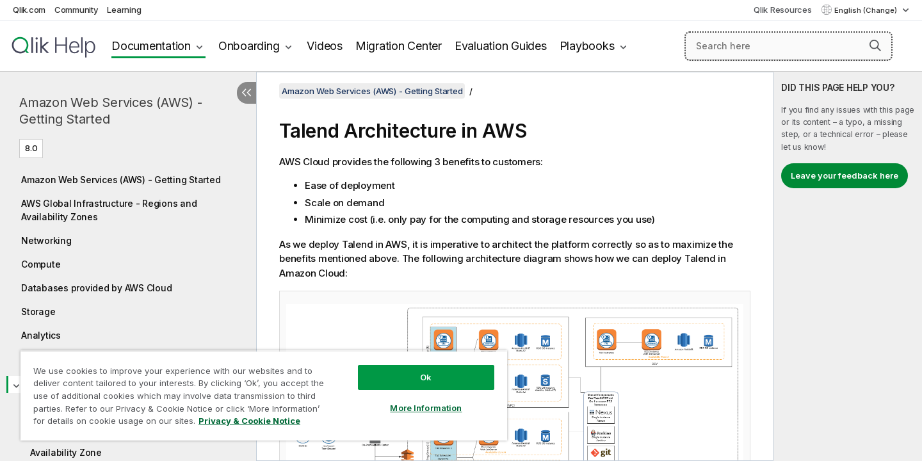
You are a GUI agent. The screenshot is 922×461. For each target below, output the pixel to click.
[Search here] (788, 46)
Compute (40, 264)
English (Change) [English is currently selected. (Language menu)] (866, 10)
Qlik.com (29, 9)
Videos (325, 46)
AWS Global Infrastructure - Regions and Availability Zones (109, 210)
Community (76, 9)
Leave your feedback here (844, 175)
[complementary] (847, 266)
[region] (263, 395)
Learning (124, 9)
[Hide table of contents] (246, 93)
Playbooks (587, 46)
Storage (38, 311)
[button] (875, 45)
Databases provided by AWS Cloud (96, 287)
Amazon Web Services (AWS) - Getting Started (110, 111)
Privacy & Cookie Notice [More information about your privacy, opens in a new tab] (249, 421)
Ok (426, 377)
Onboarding (249, 46)
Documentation (151, 46)
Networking (46, 240)
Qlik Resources (783, 9)
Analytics (41, 335)
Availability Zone (66, 452)
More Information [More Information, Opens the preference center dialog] (426, 408)
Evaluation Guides (501, 46)
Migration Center (398, 46)
